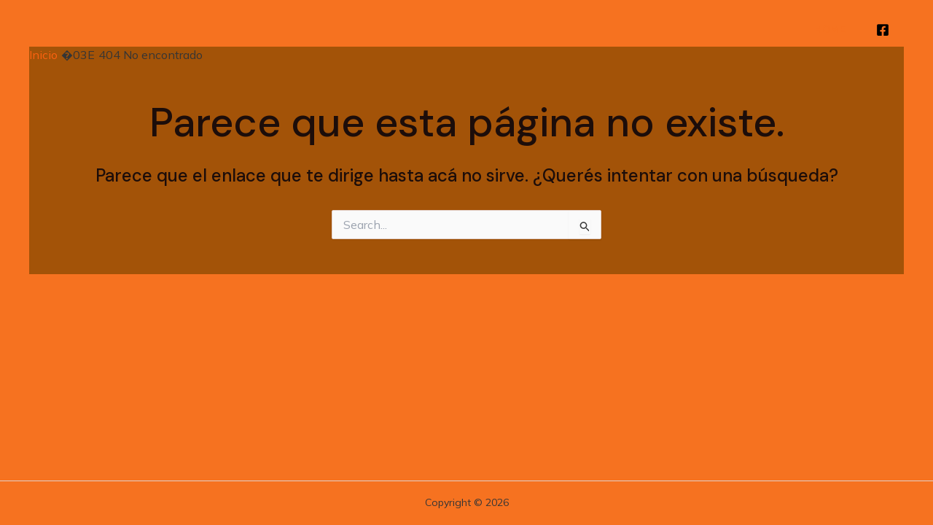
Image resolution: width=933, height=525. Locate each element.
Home (830, 29)
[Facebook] (882, 29)
